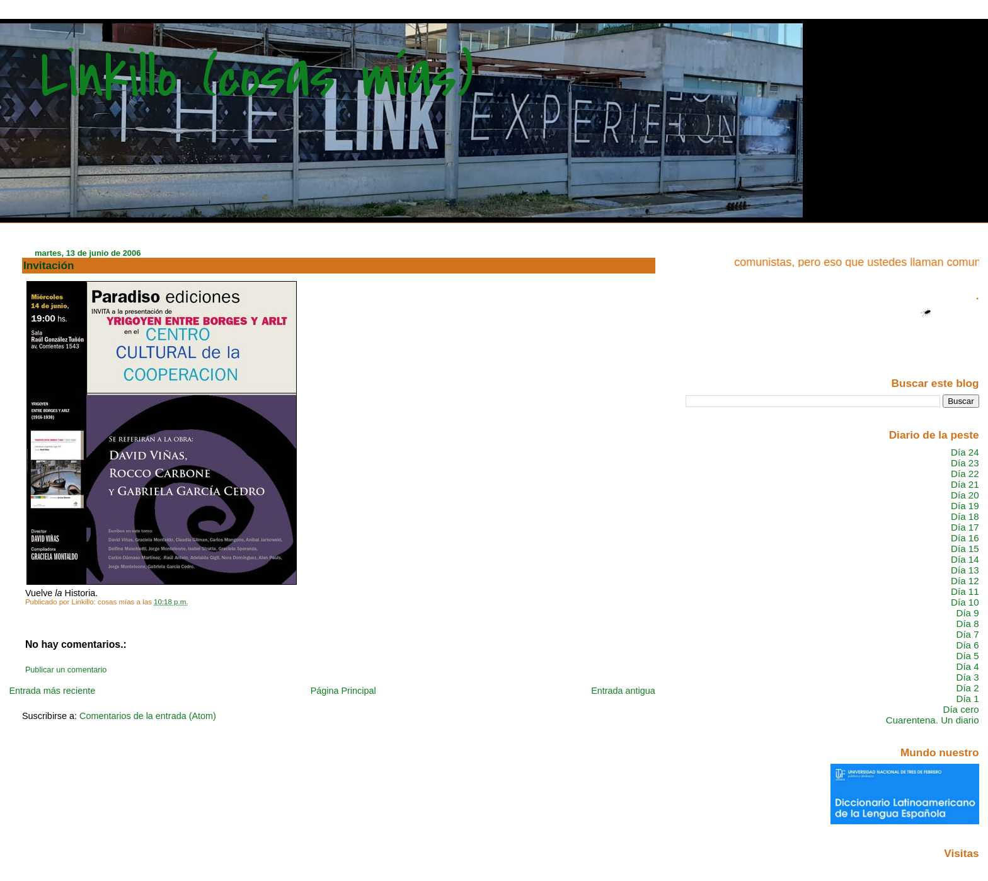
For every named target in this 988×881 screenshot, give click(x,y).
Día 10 (965, 602)
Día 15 (965, 548)
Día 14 (965, 559)
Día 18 (965, 516)
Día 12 (965, 580)
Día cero (961, 709)
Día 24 (965, 452)
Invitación (48, 265)
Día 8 (967, 623)
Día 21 (965, 484)
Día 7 (967, 634)
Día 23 (965, 463)
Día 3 (967, 677)
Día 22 (965, 473)
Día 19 (965, 505)
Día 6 (967, 645)
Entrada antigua (623, 691)
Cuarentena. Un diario (932, 720)
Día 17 (965, 527)
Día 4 (967, 666)
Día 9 (967, 612)
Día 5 (967, 655)
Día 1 (967, 698)
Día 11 (965, 591)
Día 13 (965, 570)
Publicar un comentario (65, 669)
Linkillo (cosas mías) (257, 77)
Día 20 (965, 495)
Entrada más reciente (52, 691)
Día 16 (965, 538)
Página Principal (343, 691)
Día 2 (967, 687)
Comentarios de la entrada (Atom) (147, 716)
